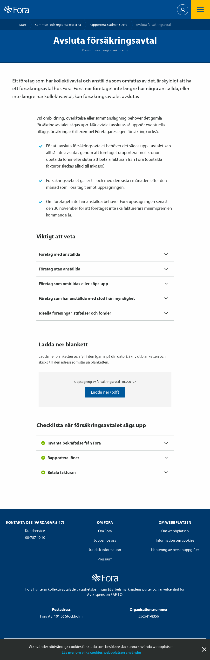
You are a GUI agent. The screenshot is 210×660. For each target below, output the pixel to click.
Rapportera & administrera (108, 24)
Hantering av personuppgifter (175, 549)
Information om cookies (175, 540)
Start (22, 24)
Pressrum (105, 559)
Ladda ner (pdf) (105, 392)
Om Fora (105, 530)
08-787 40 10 (35, 537)
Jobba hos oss (105, 540)
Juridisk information (105, 549)
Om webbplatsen (175, 530)
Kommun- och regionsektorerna (58, 24)
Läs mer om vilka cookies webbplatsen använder (101, 652)
